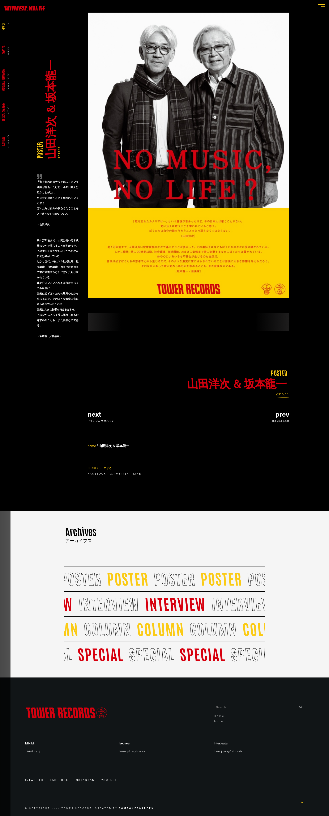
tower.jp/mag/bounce (132, 751)
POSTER (39, 150)
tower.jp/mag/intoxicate (228, 751)
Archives (81, 534)
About (219, 721)
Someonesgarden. (137, 808)
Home (219, 716)
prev (282, 414)
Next (94, 414)
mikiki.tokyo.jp (33, 751)
